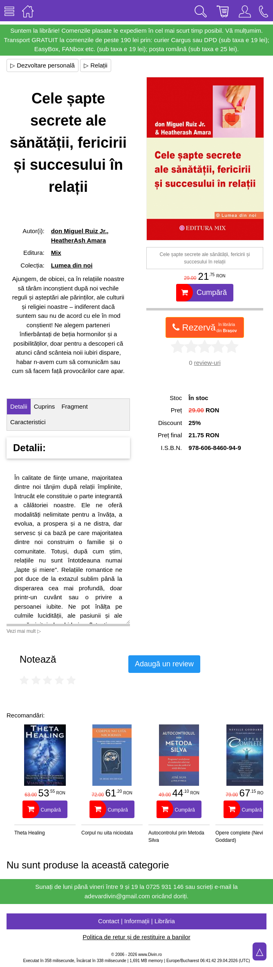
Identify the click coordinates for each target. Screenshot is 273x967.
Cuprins (44, 406)
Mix (56, 252)
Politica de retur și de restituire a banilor (136, 936)
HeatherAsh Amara (78, 240)
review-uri (207, 362)
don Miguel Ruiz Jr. (79, 230)
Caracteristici (28, 421)
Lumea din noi (72, 265)
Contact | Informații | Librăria (136, 921)
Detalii (18, 406)
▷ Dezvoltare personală (42, 65)
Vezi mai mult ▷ (24, 631)
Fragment (74, 406)
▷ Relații (95, 65)
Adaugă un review (164, 664)
